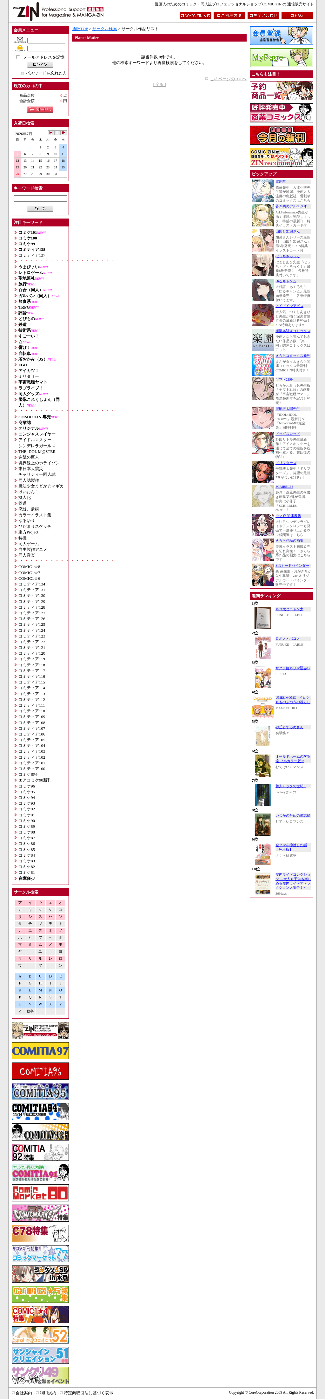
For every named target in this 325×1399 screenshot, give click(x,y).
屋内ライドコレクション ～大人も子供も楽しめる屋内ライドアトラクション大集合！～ (293, 881)
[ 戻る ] (159, 84)
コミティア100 (31, 768)
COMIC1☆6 (29, 578)
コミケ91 (26, 815)
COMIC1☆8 (29, 566)
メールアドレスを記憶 (43, 57)
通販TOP (80, 28)
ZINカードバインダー (292, 565)
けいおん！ (28, 491)
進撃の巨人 (28, 457)
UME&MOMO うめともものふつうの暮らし (292, 700)
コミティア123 (31, 636)
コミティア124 (31, 630)
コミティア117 (31, 670)
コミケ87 (26, 837)
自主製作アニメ (32, 549)
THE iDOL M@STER (37, 451)
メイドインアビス (289, 306)
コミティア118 (31, 665)
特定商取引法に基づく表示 (88, 1392)
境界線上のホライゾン (39, 463)
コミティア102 (31, 757)
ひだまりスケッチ (34, 526)
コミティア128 (31, 607)
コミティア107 (31, 728)
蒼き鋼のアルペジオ (291, 206)
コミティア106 (31, 734)
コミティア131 (31, 589)
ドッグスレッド (287, 433)
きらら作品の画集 (289, 540)
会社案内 (24, 1392)
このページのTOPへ (228, 78)
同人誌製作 (28, 480)
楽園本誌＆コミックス (292, 331)
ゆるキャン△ (285, 281)
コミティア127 (31, 613)
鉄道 (22, 503)
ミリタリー (28, 376)
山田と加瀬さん (287, 231)
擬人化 (24, 497)
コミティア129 (31, 601)
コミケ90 (26, 820)
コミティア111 (31, 705)
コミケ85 (26, 849)
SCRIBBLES (284, 486)
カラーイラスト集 (34, 515)
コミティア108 (31, 722)
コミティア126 (31, 618)
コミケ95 (26, 791)
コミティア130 (31, 595)
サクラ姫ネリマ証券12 (292, 668)
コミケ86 (26, 843)
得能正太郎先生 (287, 408)
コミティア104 (31, 745)
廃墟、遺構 (28, 509)
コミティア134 (31, 584)
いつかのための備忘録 (292, 815)
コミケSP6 (27, 774)
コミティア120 (31, 653)
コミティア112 (31, 699)
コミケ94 (26, 797)
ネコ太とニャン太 (289, 609)
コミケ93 (26, 803)
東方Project (28, 532)
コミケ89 (26, 826)
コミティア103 (31, 751)
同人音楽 (26, 555)
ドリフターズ (285, 463)
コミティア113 (31, 693)
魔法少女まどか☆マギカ (41, 486)
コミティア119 (31, 659)
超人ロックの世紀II (290, 786)
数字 (30, 1011)
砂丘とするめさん (289, 727)
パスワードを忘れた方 (46, 73)
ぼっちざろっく (287, 256)
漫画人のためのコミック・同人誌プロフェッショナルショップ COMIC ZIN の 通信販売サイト (234, 4)
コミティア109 (31, 716)
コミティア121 (31, 647)
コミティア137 (31, 255)
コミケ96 (26, 786)
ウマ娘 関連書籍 (288, 516)
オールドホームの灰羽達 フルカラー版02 (292, 759)
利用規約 (48, 1392)
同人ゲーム (28, 543)
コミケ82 (26, 866)
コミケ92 (26, 809)
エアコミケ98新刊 (34, 780)
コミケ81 (26, 872)
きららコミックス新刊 (292, 355)
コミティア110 (31, 711)
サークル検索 (104, 28)
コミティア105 (31, 739)
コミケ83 (26, 861)
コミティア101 (31, 763)
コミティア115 (31, 682)
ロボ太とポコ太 (287, 638)
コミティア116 (31, 676)
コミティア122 (31, 641)
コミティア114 (31, 687)
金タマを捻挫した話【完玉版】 (291, 847)
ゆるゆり (26, 520)
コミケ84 (26, 855)
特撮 (22, 538)
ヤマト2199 (284, 379)
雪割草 (280, 181)
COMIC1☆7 (29, 572)
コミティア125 (31, 624)
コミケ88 (26, 832)
